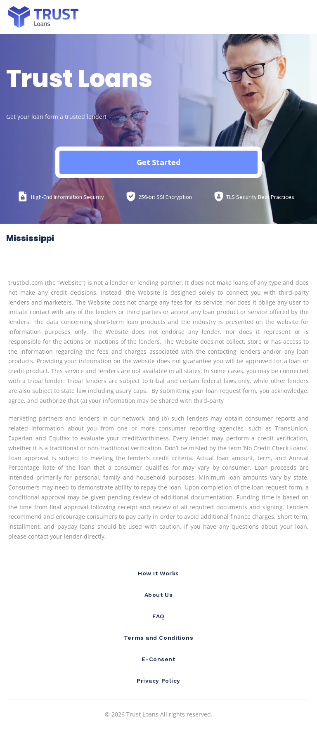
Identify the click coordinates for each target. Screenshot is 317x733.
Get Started (158, 162)
